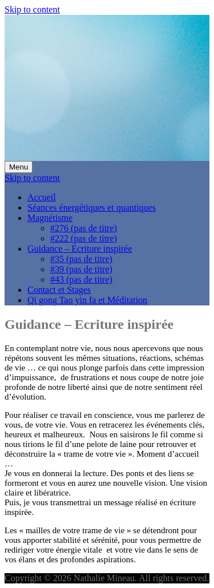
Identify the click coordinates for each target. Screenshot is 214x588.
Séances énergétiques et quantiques (91, 207)
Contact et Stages (59, 290)
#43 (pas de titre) (81, 279)
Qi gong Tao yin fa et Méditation (87, 300)
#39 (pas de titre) (81, 269)
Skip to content (32, 9)
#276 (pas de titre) (83, 228)
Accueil (41, 197)
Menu (18, 167)
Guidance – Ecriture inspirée (79, 248)
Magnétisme (49, 218)
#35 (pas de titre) (81, 259)
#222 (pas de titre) (83, 238)
